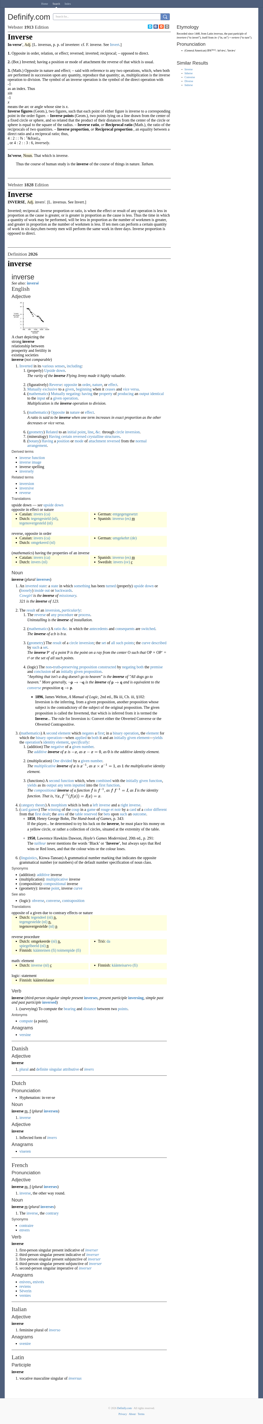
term (67, 785)
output (144, 393)
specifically (80, 742)
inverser (91, 1250)
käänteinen (41, 950)
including (74, 366)
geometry (36, 432)
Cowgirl (25, 595)
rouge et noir (111, 809)
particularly (71, 610)
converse (34, 688)
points (129, 643)
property (105, 393)
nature (97, 384)
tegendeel (38, 917)
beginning (84, 389)
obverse (38, 900)
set (103, 643)
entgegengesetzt (125, 514)
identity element (55, 742)
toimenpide (66, 950)
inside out (42, 590)
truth (56, 667)
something (82, 586)
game (91, 809)
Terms (141, 1414)
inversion (26, 483)
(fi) (53, 950)
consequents (125, 628)
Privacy (123, 1414)
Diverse (188, 81)
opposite (70, 384)
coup (75, 809)
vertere (235, 37)
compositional (45, 790)
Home (44, 3)
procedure (65, 615)
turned (111, 586)
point (82, 432)
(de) (133, 538)
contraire (26, 1225)
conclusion (42, 671)
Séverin (25, 1291)
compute (26, 1021)
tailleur (40, 843)
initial (72, 432)
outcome (139, 814)
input (41, 398)
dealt (46, 814)
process (84, 615)
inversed (49, 1002)
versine (25, 1035)
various (48, 366)
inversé (33, 283)
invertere (181, 37)
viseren (25, 1151)
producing (126, 393)
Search (56, 3)
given (69, 389)
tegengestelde (30, 922)
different (160, 809)
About (132, 1414)
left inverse (101, 805)
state (42, 586)
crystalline (95, 436)
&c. (98, 432)
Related (52, 432)
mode (79, 441)
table (79, 814)
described (158, 643)
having (87, 393)
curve (146, 643)
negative (57, 746)
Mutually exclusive (42, 389)
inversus (75, 1378)
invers (38, 514)
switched (148, 628)
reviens (25, 1286)
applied (81, 737)
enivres (25, 1282)
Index (68, 3)
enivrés (38, 1282)
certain (66, 436)
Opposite (58, 412)
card (133, 809)
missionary (67, 595)
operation (70, 398)
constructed (107, 667)
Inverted (26, 366)
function (67, 780)
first (101, 733)
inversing (136, 998)
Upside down (54, 370)
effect (112, 384)
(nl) (54, 518)
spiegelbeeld (29, 946)
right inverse (131, 805)
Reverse (55, 384)
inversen (51, 1111)
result (30, 610)
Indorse (188, 85)
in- (215, 37)
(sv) (127, 562)
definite (42, 1069)
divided (66, 761)
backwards (63, 590)
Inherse (188, 73)
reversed (79, 436)
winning (54, 809)
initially (67, 671)
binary (118, 733)
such (119, 643)
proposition (88, 667)
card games (30, 809)
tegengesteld (41, 518)
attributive (71, 1069)
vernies (25, 1295)
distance (89, 1009)
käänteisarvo (122, 965)
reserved (90, 814)
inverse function (32, 457)
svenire (25, 1343)
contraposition (73, 900)
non (49, 667)
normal (141, 441)
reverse (25, 492)
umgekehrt (121, 538)
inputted (78, 785)
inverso (118, 518)
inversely (26, 471)
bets (107, 814)
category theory (33, 805)
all (113, 643)
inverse (36, 965)
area (61, 814)
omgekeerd (39, 542)
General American (195, 50)
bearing (70, 1009)
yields (158, 737)
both (140, 667)
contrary (52, 1213)
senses (60, 366)
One (56, 761)
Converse (189, 77)
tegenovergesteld (32, 523)
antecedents (98, 628)
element (64, 733)
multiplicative (45, 766)
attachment (97, 441)
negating (73, 393)
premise (156, 667)
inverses (43, 579)
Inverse (188, 69)
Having (54, 436)
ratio (57, 628)
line (90, 432)
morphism (59, 805)
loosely (26, 590)
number (87, 746)
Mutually (58, 393)
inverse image (30, 462)
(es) (128, 518)
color (148, 809)
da (108, 941)
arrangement (37, 445)
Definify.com (124, 1408)
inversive (26, 488)
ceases (110, 389)
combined (103, 780)
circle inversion (127, 432)
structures (112, 436)
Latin (210, 33)
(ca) (47, 514)
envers (24, 1230)
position (63, 441)
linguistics (29, 858)
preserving (70, 667)
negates (88, 733)
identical (157, 393)
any (54, 615)
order (86, 384)
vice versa (131, 389)
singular (55, 1069)
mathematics (38, 393)
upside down (53, 505)
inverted (31, 586)
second (51, 733)
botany (34, 441)
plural (24, 1069)
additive (40, 752)
